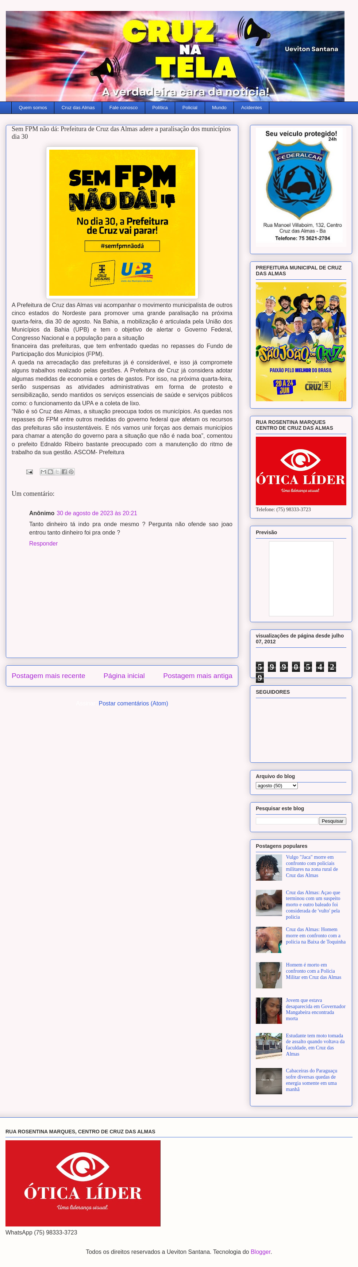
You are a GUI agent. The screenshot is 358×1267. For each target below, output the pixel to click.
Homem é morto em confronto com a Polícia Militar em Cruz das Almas (314, 971)
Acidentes (251, 107)
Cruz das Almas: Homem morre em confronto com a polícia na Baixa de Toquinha (316, 936)
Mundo (219, 107)
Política (160, 107)
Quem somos (33, 107)
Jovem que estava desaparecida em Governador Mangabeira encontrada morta (316, 1009)
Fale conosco (123, 107)
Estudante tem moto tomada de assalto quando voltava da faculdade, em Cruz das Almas (315, 1045)
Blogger (260, 1252)
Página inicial (124, 676)
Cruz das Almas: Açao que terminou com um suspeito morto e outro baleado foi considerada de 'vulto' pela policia (313, 905)
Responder (43, 543)
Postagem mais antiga (197, 676)
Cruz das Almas (78, 107)
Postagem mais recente (48, 676)
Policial (189, 107)
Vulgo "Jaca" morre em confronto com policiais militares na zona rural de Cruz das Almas (312, 866)
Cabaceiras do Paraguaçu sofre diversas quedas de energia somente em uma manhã (312, 1080)
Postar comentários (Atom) (133, 703)
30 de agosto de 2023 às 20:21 (97, 513)
